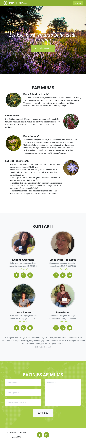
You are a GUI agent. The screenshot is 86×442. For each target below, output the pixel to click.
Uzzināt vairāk (43, 48)
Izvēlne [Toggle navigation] (78, 3)
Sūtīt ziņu (43, 413)
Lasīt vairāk (23, 269)
